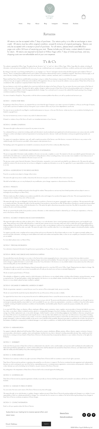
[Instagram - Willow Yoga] (84, 415)
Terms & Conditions (66, 417)
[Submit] (46, 424)
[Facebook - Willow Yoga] (89, 415)
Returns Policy (64, 413)
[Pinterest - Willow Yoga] (93, 415)
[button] (83, 17)
